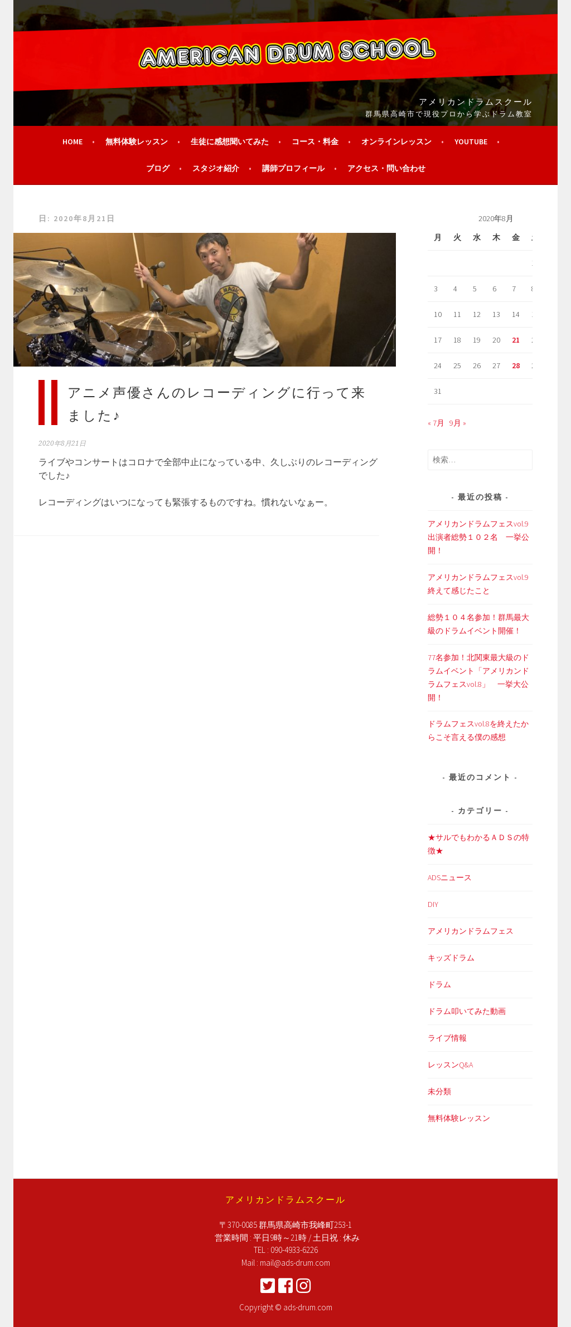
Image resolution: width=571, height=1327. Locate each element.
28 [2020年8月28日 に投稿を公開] (516, 365)
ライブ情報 (447, 1038)
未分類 (439, 1091)
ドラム (439, 984)
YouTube (470, 141)
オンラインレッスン (396, 141)
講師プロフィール (293, 168)
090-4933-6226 (294, 1250)
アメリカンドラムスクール (476, 101)
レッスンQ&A (450, 1065)
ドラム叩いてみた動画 (467, 1011)
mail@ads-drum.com (295, 1262)
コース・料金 (315, 141)
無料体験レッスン (136, 141)
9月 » (457, 423)
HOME (72, 141)
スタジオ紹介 (215, 168)
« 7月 (436, 423)
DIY (433, 904)
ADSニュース (450, 877)
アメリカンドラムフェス (471, 931)
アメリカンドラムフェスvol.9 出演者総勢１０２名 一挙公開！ (478, 537)
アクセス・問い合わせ (386, 168)
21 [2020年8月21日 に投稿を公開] (516, 340)
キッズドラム (451, 958)
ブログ (158, 168)
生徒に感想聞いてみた (230, 141)
